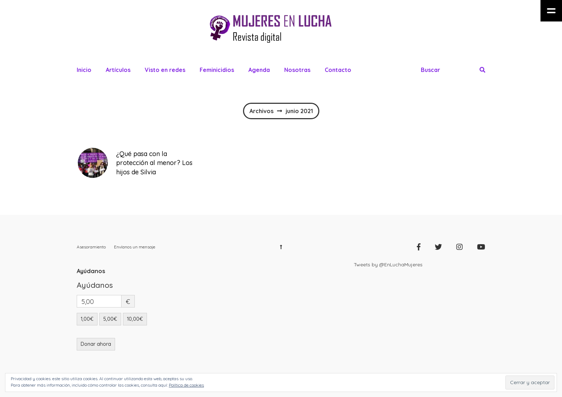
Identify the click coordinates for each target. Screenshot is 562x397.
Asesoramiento (91, 247)
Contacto (338, 69)
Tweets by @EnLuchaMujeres (388, 264)
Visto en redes (165, 69)
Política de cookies (186, 385)
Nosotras (297, 69)
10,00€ (135, 319)
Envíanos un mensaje (134, 247)
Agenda (259, 69)
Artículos (118, 69)
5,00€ (110, 319)
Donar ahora (96, 344)
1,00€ (87, 319)
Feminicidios (217, 69)
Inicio (84, 69)
